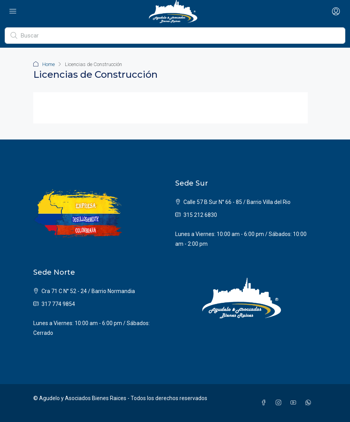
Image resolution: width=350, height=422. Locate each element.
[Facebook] (265, 403)
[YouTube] (295, 403)
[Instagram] (280, 403)
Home (48, 64)
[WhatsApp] (309, 403)
